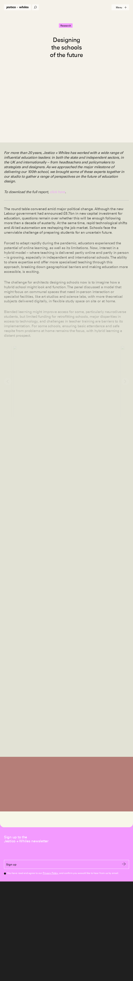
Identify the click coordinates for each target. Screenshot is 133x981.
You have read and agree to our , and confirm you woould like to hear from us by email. (63, 873)
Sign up (66, 864)
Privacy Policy (50, 873)
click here (57, 192)
